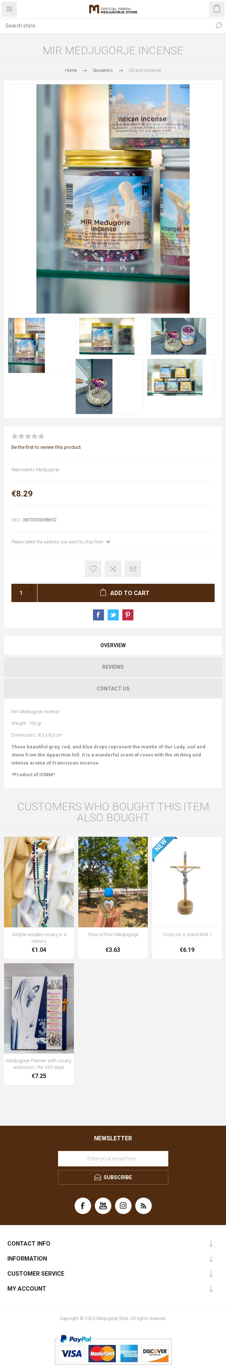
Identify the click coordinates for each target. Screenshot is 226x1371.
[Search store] (105, 25)
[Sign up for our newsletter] (113, 1158)
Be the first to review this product (46, 447)
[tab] (113, 645)
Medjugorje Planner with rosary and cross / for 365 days (38, 1064)
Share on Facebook (98, 614)
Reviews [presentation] (113, 667)
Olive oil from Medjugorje (113, 934)
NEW (160, 845)
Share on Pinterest (127, 614)
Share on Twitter (113, 614)
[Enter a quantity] (18, 593)
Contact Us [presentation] (113, 689)
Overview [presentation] (113, 645)
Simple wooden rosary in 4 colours (39, 938)
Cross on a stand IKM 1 (187, 934)
